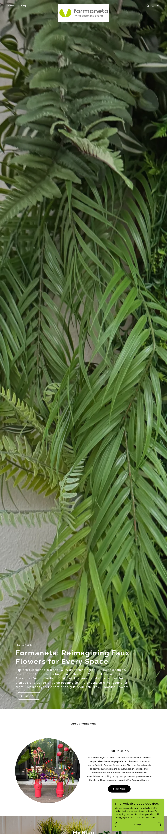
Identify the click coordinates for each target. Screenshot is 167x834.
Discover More (29, 696)
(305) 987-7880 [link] (24, 645)
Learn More (119, 789)
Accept (137, 825)
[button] (158, 5)
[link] (83, 5)
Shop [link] (24, 6)
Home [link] (11, 6)
